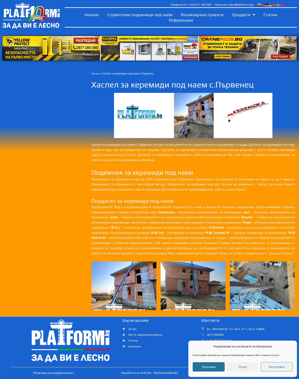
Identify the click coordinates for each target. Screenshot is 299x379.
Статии (270, 14)
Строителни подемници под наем (140, 14)
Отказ (243, 367)
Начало (92, 14)
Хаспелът (255, 144)
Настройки (277, 367)
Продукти (243, 14)
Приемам (209, 367)
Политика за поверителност (53, 373)
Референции (181, 20)
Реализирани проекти (202, 14)
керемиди (226, 179)
